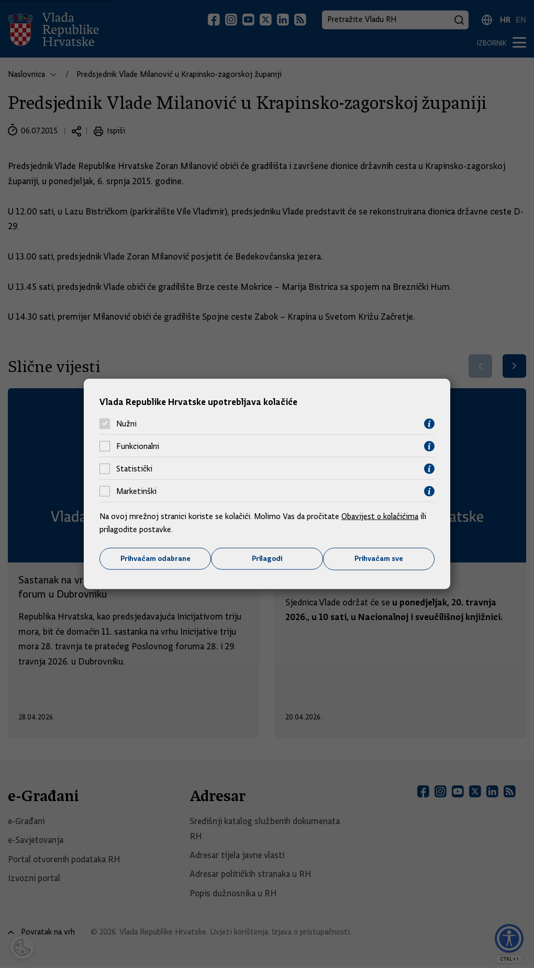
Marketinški (136, 491)
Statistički (134, 469)
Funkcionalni (137, 446)
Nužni (126, 424)
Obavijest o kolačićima (380, 516)
